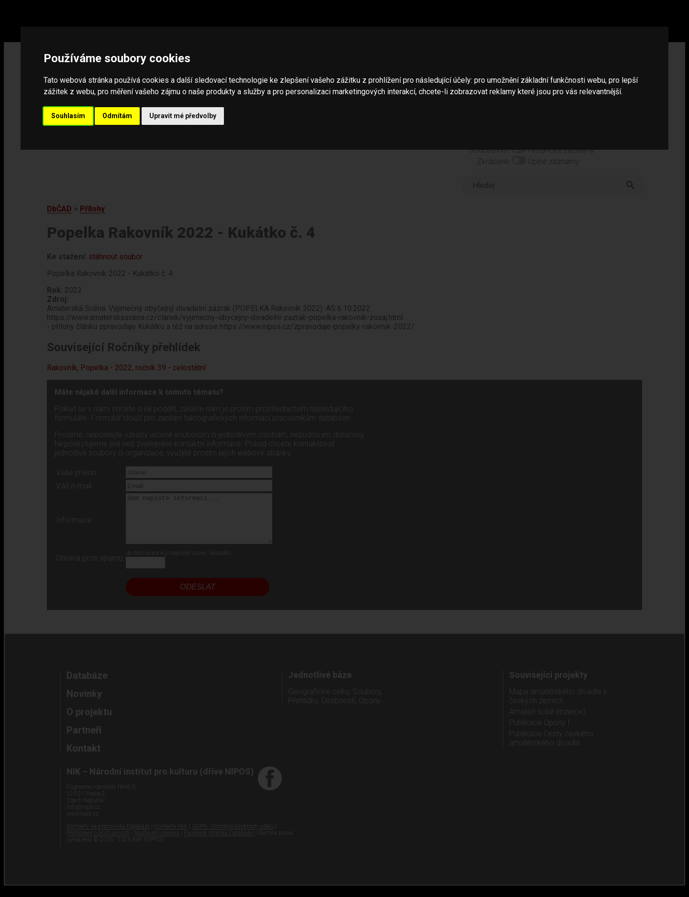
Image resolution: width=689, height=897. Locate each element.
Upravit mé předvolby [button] (182, 116)
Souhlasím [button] (68, 116)
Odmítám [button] (117, 116)
